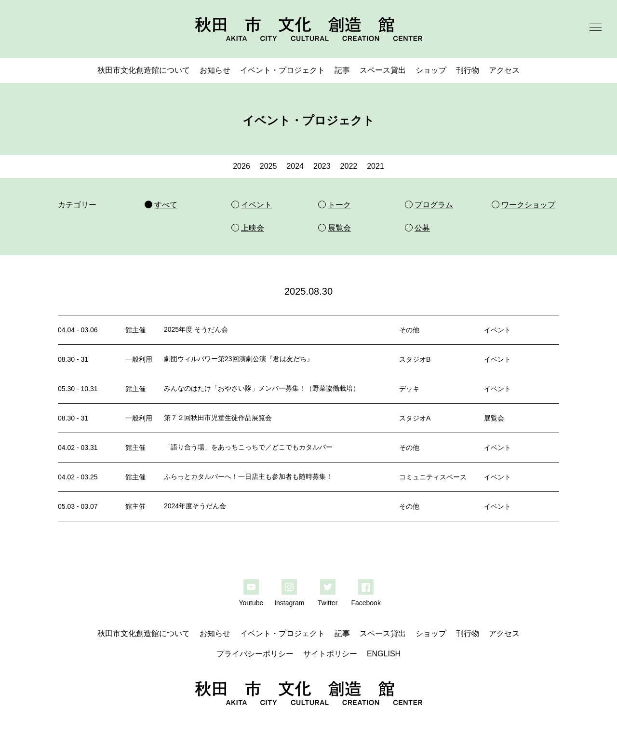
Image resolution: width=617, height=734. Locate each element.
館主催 (135, 330)
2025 (268, 166)
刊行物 (467, 70)
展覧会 (494, 418)
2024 (295, 166)
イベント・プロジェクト (282, 70)
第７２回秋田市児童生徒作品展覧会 (218, 417)
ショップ (431, 70)
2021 (375, 166)
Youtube (251, 603)
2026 (241, 166)
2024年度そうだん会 (195, 506)
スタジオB (414, 359)
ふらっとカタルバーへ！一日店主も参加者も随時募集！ (248, 476)
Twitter (327, 603)
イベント (497, 330)
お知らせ (215, 70)
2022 (349, 166)
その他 (409, 330)
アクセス (504, 70)
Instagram (289, 603)
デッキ (409, 389)
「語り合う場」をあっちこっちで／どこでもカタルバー (248, 447)
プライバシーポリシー (255, 654)
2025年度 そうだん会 (196, 329)
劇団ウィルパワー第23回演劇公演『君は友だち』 (238, 359)
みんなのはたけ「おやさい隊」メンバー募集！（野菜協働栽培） (262, 388)
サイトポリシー (330, 654)
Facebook (365, 603)
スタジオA (414, 418)
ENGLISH (384, 654)
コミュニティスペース (433, 477)
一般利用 (138, 359)
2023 (322, 166)
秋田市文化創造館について (143, 70)
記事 (342, 70)
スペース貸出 (383, 70)
